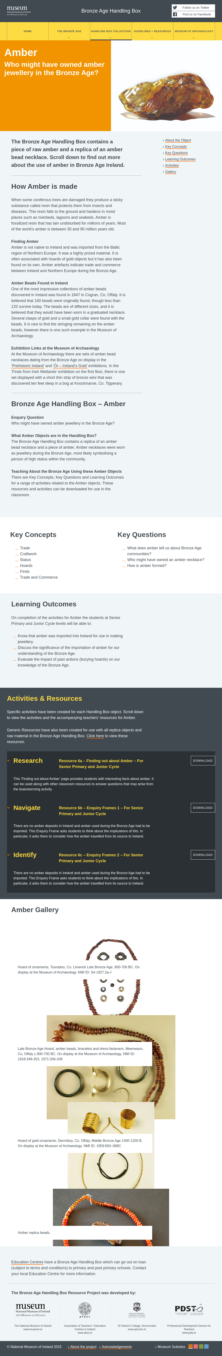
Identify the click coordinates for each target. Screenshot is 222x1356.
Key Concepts (176, 146)
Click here (95, 736)
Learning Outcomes (180, 159)
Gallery (170, 172)
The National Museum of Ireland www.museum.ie (32, 1316)
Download (203, 760)
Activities (172, 165)
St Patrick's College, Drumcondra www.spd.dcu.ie (137, 1316)
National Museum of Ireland (19, 10)
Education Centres (27, 1262)
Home (28, 31)
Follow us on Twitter (196, 7)
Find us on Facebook (197, 14)
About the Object (178, 140)
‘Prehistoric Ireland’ (27, 366)
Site (190, 1346)
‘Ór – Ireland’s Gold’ (70, 366)
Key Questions (176, 153)
